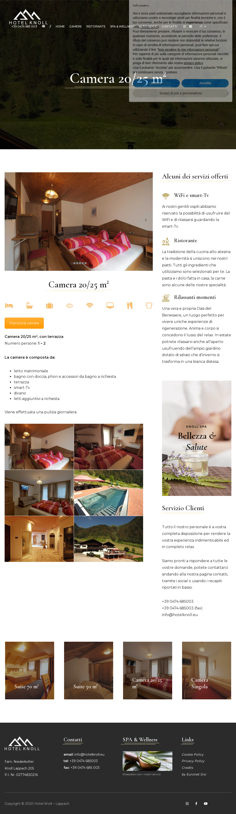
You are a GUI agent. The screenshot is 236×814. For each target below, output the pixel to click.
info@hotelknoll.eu (180, 615)
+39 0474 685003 (178, 601)
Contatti (169, 26)
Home (60, 26)
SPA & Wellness (122, 26)
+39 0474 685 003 (24, 26)
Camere (75, 26)
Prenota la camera (24, 323)
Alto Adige (148, 26)
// (50, 26)
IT (203, 26)
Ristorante (96, 26)
